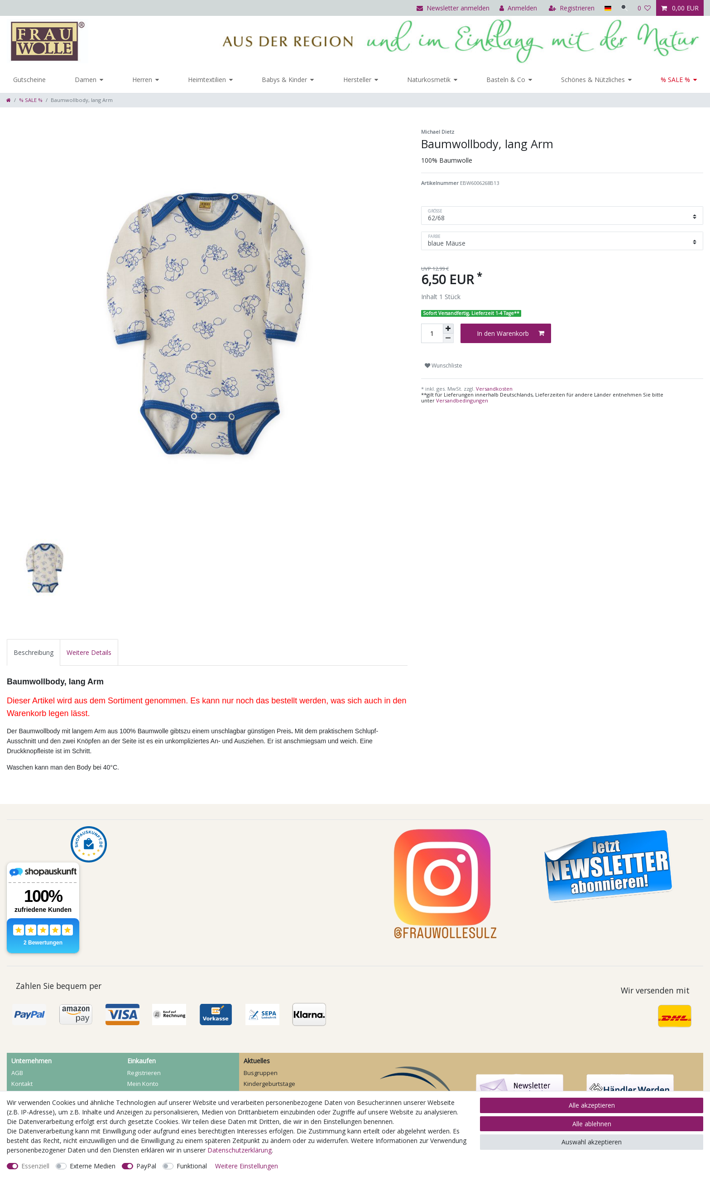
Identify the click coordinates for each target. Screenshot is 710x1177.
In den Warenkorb (510, 333)
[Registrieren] (570, 8)
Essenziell (35, 1166)
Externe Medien (92, 1166)
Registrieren (144, 1073)
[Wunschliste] (644, 8)
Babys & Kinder (284, 79)
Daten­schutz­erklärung (239, 1150)
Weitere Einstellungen (246, 1166)
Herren (142, 79)
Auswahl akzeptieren (591, 1142)
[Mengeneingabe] (432, 333)
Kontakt (22, 1084)
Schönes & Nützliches (593, 79)
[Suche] (623, 8)
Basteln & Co (505, 79)
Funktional (192, 1166)
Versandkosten (494, 388)
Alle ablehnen (591, 1123)
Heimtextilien (207, 79)
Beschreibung (33, 652)
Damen (85, 79)
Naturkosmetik (429, 79)
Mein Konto (142, 1084)
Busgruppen (261, 1073)
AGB (17, 1073)
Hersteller (357, 79)
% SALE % (675, 79)
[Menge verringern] (448, 338)
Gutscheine (29, 79)
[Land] (605, 8)
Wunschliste (443, 365)
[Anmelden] (516, 8)
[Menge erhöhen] (448, 329)
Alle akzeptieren (592, 1105)
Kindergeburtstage (269, 1084)
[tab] (33, 652)
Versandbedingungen (462, 400)
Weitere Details (89, 652)
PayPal (146, 1166)
